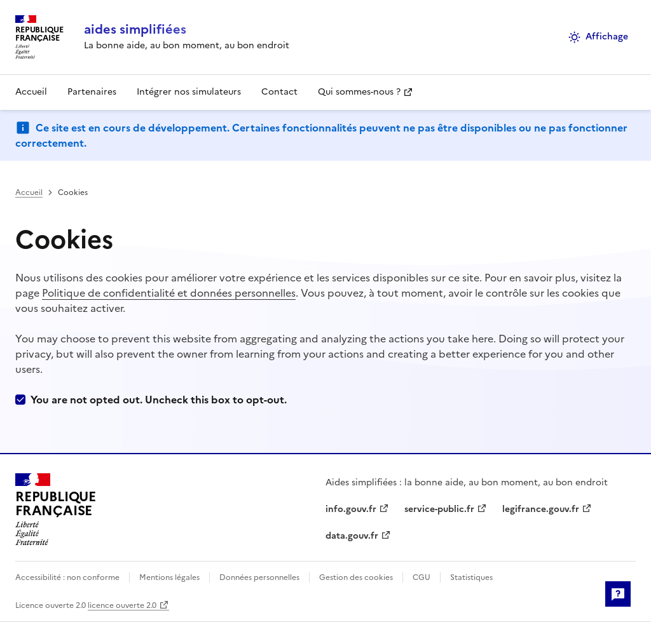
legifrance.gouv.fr (540, 509)
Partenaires (91, 91)
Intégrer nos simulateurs (189, 91)
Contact (279, 91)
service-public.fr (439, 509)
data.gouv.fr (352, 536)
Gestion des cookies (356, 577)
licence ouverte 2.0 (122, 605)
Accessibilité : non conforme (68, 577)
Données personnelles (259, 577)
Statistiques (470, 577)
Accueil (31, 91)
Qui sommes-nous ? (359, 91)
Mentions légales (169, 577)
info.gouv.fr (351, 509)
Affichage (598, 36)
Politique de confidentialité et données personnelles (169, 292)
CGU (421, 577)
